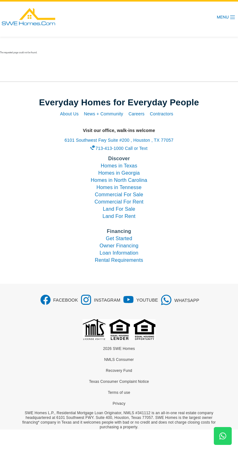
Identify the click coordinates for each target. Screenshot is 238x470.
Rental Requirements (119, 260)
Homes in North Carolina (119, 180)
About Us (69, 113)
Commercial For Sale (119, 194)
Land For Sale (119, 209)
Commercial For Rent (119, 201)
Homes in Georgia (119, 173)
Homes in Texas (119, 165)
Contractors (161, 113)
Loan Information (119, 253)
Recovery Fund (119, 370)
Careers (136, 113)
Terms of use (119, 392)
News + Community (103, 113)
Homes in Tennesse (119, 187)
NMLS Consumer (119, 359)
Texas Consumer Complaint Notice (119, 381)
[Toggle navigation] (226, 17)
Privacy (119, 403)
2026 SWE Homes (119, 348)
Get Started (119, 238)
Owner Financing (119, 245)
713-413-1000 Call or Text (121, 148)
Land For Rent (119, 216)
